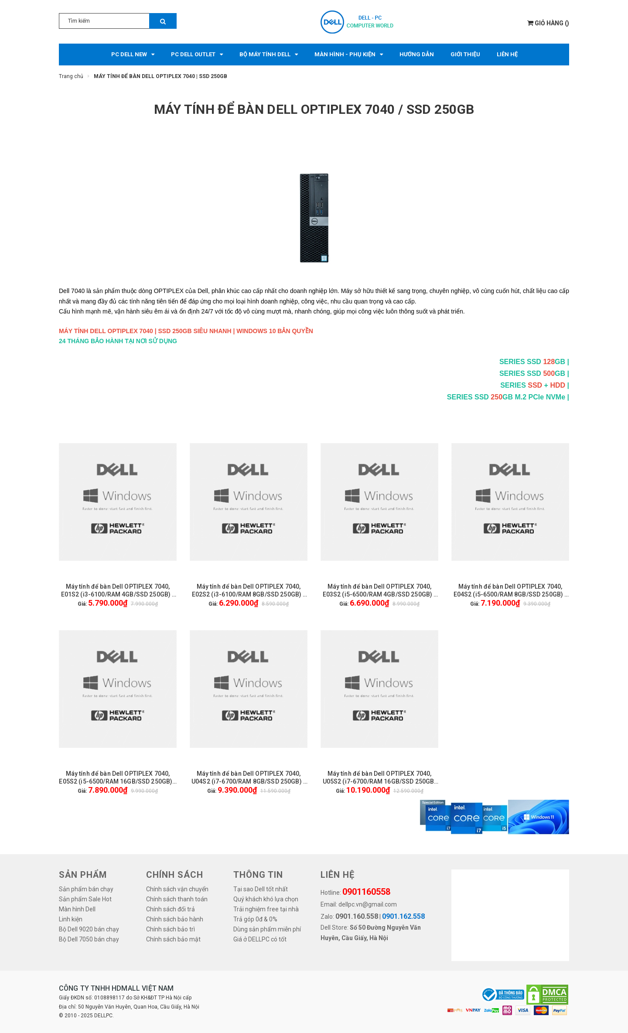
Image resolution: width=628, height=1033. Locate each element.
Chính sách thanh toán (177, 899)
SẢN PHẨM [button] (83, 874)
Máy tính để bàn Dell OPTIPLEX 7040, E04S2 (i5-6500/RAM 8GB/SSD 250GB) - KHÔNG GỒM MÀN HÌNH (510, 590)
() (548, 23)
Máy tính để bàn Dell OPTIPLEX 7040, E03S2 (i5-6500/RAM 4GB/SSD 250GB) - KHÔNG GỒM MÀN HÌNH (380, 590)
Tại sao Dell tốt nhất (260, 889)
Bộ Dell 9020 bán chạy (89, 929)
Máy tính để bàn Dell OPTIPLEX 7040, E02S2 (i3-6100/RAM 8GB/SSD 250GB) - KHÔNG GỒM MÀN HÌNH (249, 590)
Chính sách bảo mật (173, 939)
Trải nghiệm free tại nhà (266, 909)
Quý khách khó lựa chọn (265, 899)
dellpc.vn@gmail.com (367, 904)
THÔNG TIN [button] (258, 874)
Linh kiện (70, 919)
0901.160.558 (356, 916)
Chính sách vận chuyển (177, 889)
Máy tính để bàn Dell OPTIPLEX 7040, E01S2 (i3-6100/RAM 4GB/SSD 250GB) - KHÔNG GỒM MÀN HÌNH (118, 590)
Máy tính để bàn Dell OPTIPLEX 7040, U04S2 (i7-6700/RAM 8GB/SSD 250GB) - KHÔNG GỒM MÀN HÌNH (248, 777)
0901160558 (366, 891)
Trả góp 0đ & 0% (255, 919)
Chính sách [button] (174, 874)
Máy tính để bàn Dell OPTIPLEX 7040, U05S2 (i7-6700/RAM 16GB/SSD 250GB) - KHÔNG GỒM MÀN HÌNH (380, 777)
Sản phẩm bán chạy (86, 889)
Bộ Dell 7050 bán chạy (89, 939)
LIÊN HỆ (338, 874)
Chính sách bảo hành (174, 919)
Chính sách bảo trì (170, 929)
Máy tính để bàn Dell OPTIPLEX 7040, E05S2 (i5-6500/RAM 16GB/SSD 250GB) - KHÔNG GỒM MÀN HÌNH (117, 777)
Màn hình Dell (77, 909)
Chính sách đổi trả (170, 909)
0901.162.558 (403, 916)
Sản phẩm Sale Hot (85, 899)
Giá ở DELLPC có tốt (260, 939)
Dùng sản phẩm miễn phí (267, 929)
